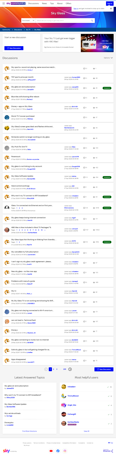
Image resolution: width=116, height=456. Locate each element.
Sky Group (27, 445)
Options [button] (107, 58)
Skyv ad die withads (12, 413)
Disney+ (14, 330)
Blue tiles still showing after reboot (25, 97)
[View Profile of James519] (30, 89)
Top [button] (111, 443)
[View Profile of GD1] (73, 186)
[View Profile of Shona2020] (31, 140)
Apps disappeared (18, 359)
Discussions (33, 3)
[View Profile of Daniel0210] (75, 252)
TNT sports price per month (22, 77)
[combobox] (62, 20)
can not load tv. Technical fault (23, 320)
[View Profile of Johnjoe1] (75, 229)
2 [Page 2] (53, 369)
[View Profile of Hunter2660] (76, 77)
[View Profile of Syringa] (9, 416)
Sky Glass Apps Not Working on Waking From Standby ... (33, 239)
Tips (52, 3)
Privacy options (27, 443)
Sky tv (13, 291)
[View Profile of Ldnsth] (29, 313)
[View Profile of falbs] (29, 149)
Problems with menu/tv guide (23, 281)
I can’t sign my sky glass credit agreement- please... (31, 261)
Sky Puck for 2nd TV (19, 147)
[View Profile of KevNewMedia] (32, 232)
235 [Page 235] (64, 369)
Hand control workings (20, 186)
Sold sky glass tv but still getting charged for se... (30, 350)
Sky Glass (58, 13)
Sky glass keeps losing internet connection (28, 217)
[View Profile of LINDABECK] (31, 303)
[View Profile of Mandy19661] (31, 323)
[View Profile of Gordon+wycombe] (33, 159)
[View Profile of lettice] (74, 176)
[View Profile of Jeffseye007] (31, 80)
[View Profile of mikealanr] (75, 196)
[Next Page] (70, 369)
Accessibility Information (69, 443)
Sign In (109, 3)
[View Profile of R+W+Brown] (31, 189)
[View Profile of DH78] (74, 241)
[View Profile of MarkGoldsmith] (69, 128)
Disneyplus (9, 422)
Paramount (15, 156)
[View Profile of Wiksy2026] (30, 198)
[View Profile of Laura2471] (31, 362)
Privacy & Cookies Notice (53, 443)
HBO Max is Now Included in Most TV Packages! (30, 227)
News (44, 3)
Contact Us (90, 443)
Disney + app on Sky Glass (21, 106)
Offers (68, 3)
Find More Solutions (29, 431)
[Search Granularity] (28, 20)
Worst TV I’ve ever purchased (22, 116)
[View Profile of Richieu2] (29, 99)
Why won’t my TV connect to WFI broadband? (29, 196)
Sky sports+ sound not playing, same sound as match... (33, 67)
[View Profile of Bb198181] (30, 342)
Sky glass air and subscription (23, 87)
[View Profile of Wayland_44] (31, 333)
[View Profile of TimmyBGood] (76, 350)
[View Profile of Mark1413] (30, 129)
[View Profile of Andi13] (29, 264)
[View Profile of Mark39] (74, 291)
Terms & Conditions (39, 443)
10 (42, 230)
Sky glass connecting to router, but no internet (30, 340)
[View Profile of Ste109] (29, 274)
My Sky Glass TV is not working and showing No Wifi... (32, 301)
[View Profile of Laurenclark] (31, 254)
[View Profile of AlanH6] (29, 220)
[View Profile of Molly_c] (29, 294)
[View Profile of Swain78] (29, 109)
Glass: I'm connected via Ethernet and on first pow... (32, 205)
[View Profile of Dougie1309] (31, 169)
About (60, 3)
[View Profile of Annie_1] (30, 70)
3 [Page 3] (56, 369)
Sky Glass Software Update (22, 176)
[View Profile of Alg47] (74, 218)
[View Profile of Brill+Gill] (75, 106)
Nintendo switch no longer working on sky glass (30, 137)
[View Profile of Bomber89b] (31, 179)
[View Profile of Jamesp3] (75, 281)
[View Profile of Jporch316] (75, 157)
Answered (107, 88)
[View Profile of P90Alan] (30, 119)
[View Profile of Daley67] (29, 284)
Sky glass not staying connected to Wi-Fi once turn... (32, 310)
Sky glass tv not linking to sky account (26, 166)
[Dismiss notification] (111, 8)
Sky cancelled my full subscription (25, 252)
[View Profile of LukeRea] (29, 352)
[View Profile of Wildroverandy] (69, 208)
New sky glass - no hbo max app (24, 271)
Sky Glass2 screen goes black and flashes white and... (32, 126)
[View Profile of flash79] (29, 245)
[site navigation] (3, 3)
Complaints (81, 443)
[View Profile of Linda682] (10, 425)
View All (86, 431)
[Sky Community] (16, 3)
